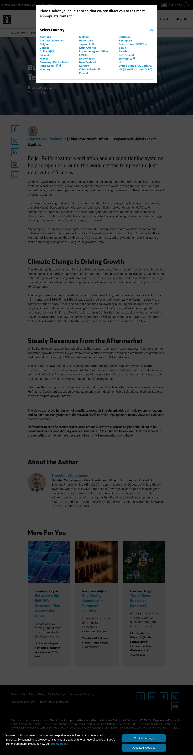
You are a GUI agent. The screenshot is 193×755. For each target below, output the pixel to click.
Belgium (45, 44)
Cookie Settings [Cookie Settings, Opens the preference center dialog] (144, 738)
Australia (45, 37)
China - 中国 (47, 51)
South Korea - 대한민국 (133, 44)
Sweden (124, 51)
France (44, 58)
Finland (44, 55)
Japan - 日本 (86, 44)
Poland (83, 73)
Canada (45, 47)
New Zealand (87, 62)
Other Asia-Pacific (90, 69)
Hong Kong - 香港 (50, 66)
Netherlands (87, 58)
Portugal (124, 37)
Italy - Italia (86, 40)
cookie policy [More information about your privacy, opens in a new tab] (59, 743)
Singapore (125, 40)
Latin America (87, 47)
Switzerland (126, 55)
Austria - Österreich (52, 40)
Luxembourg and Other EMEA (93, 53)
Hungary (45, 69)
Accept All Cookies (143, 747)
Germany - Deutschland (54, 62)
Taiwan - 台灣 (127, 58)
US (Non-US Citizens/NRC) (135, 69)
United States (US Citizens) (136, 66)
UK (121, 62)
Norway (84, 66)
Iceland (84, 37)
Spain (122, 47)
